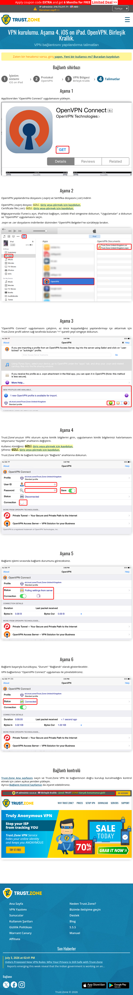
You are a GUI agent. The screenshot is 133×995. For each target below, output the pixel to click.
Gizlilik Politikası (20, 927)
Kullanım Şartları (21, 921)
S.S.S (72, 927)
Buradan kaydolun (106, 57)
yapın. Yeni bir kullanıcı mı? (74, 57)
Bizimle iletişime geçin (84, 909)
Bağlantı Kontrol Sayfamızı (25, 784)
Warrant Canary (20, 933)
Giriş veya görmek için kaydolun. (60, 204)
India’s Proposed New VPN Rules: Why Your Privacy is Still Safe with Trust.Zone (54, 962)
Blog (72, 921)
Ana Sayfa (16, 904)
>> (104, 2)
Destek (74, 915)
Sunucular (16, 915)
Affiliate (14, 939)
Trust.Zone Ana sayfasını (17, 778)
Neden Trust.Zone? (82, 904)
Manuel (74, 933)
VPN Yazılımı (18, 909)
